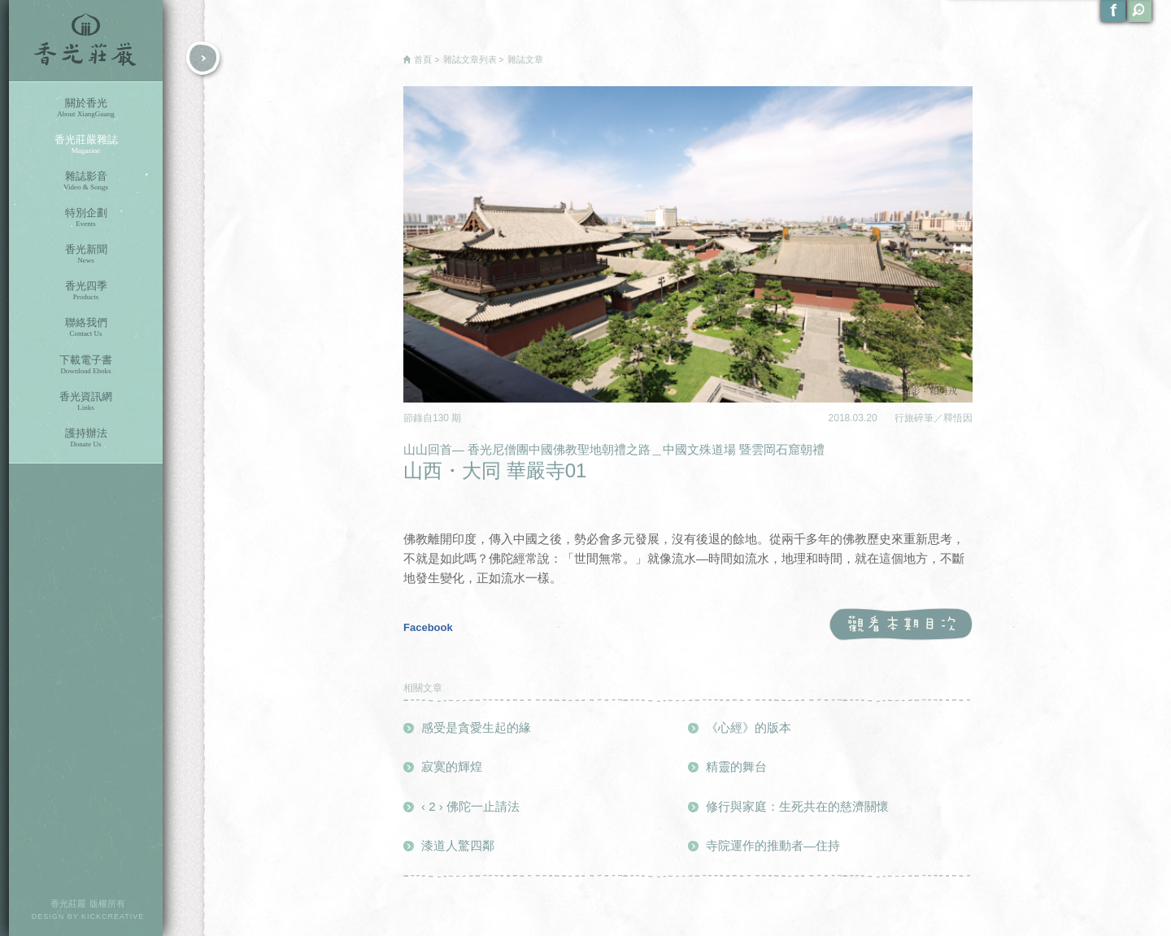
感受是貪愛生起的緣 (476, 727)
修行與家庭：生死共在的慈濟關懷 (797, 806)
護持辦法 (86, 438)
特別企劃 (86, 218)
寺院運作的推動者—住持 (773, 845)
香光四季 (86, 291)
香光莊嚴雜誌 (86, 144)
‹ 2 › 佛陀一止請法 (470, 806)
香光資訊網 (86, 401)
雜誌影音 (86, 181)
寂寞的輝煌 (451, 766)
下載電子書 (86, 365)
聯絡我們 (86, 327)
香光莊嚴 (86, 40)
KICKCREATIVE (112, 916)
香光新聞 (86, 254)
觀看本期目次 (901, 625)
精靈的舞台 (736, 766)
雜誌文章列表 (470, 59)
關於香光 (86, 108)
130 (442, 418)
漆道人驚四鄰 (457, 845)
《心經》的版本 (748, 727)
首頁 (423, 59)
